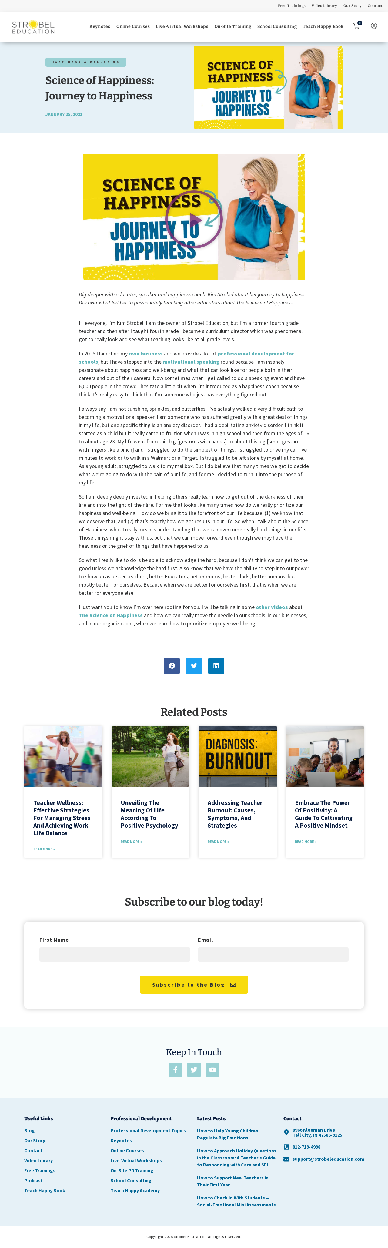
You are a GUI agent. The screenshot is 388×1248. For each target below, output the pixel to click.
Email (205, 940)
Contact (375, 6)
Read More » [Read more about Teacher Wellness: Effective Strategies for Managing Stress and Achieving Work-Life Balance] (44, 849)
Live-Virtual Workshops (182, 26)
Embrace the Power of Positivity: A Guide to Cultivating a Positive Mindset (324, 814)
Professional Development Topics (148, 1131)
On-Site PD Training (132, 1171)
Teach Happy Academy (135, 1191)
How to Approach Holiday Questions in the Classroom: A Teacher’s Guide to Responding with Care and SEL (236, 1159)
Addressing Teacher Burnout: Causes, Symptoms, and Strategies (235, 814)
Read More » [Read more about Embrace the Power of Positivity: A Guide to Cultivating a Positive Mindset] (305, 841)
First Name (54, 940)
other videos (272, 607)
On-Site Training (233, 26)
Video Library (324, 6)
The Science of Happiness (111, 615)
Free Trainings (292, 6)
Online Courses (133, 26)
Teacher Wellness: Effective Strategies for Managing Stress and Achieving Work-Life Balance (62, 818)
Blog (29, 1131)
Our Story (352, 6)
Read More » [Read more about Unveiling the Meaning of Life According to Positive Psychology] (131, 841)
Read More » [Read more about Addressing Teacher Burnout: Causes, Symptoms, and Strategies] (218, 841)
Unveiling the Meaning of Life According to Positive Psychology (149, 814)
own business (146, 353)
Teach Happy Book (323, 26)
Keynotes (99, 26)
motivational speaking (191, 361)
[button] (194, 219)
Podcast (33, 1181)
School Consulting (277, 26)
